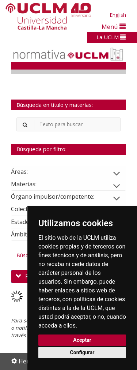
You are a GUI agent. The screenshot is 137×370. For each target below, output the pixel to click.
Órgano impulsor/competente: (58, 197)
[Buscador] (68, 124)
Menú (114, 26)
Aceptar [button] (82, 340)
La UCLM (111, 37)
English (118, 14)
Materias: (29, 184)
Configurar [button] (82, 352)
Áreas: (25, 172)
